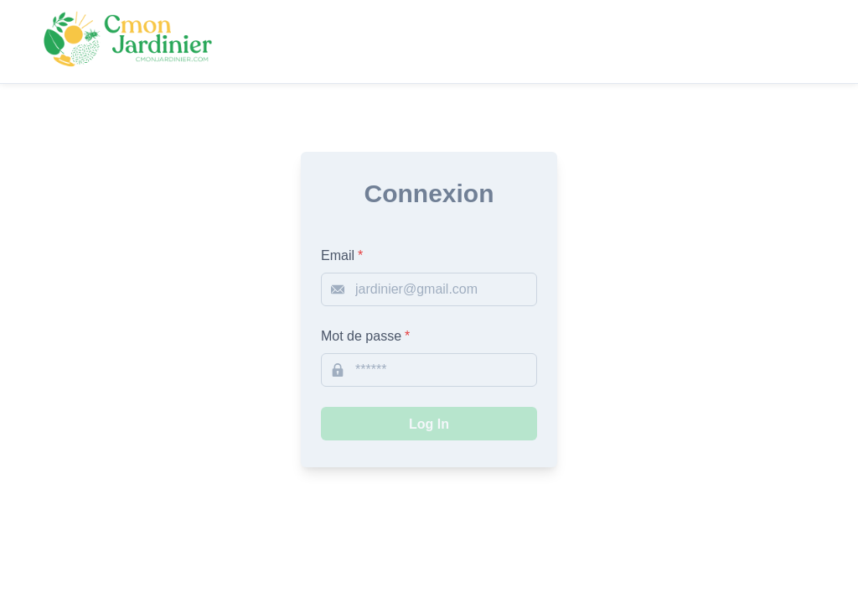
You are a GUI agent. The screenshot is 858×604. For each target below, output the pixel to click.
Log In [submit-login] (429, 424)
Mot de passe (365, 336)
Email (342, 255)
